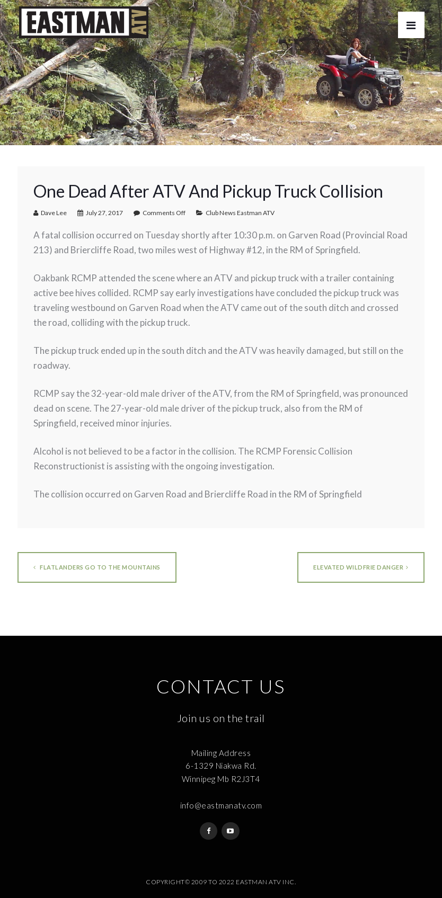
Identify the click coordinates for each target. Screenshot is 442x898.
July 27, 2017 (104, 213)
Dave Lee (54, 213)
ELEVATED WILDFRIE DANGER (361, 567)
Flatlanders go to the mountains (97, 567)
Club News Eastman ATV (240, 213)
